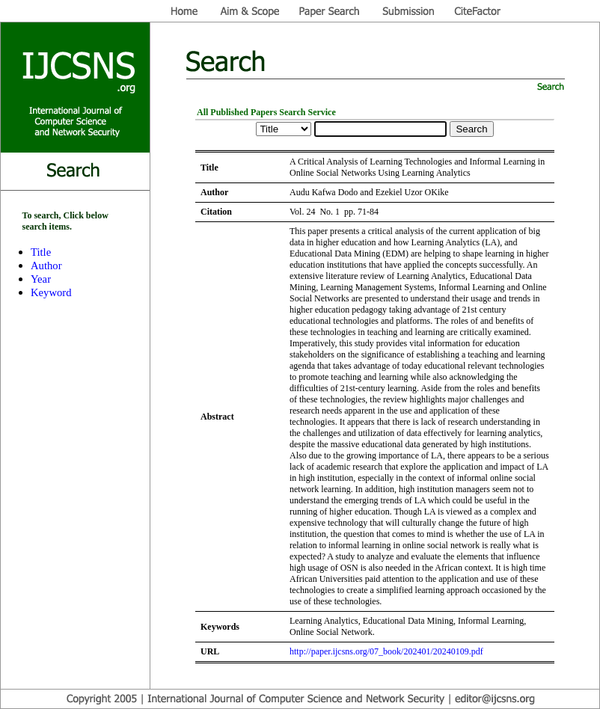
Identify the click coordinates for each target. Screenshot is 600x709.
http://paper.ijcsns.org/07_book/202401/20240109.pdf (386, 651)
